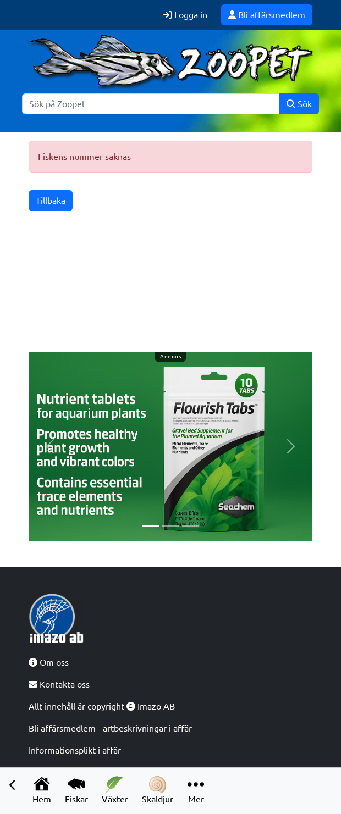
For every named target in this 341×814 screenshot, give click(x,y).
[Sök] (151, 103)
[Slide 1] (150, 525)
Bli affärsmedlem (266, 15)
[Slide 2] (170, 525)
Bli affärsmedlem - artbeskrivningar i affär (110, 728)
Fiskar (76, 790)
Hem (41, 790)
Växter (115, 790)
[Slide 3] (190, 525)
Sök (299, 104)
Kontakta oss (59, 684)
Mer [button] (196, 790)
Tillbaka (50, 201)
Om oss (49, 662)
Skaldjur (157, 790)
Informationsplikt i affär (75, 750)
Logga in (185, 15)
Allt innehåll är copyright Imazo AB (102, 706)
